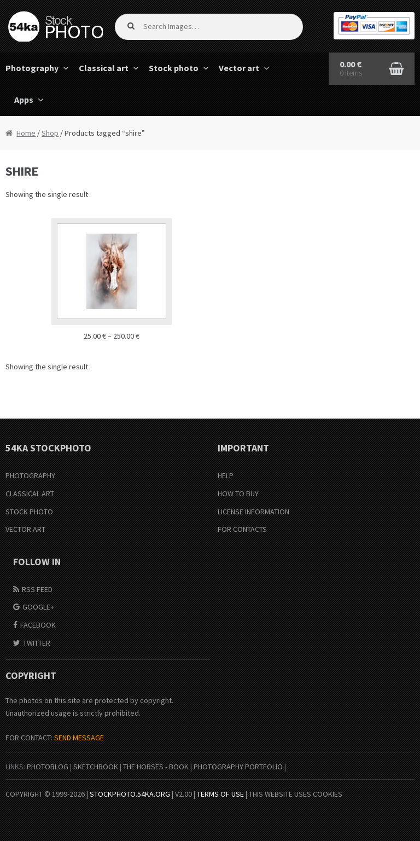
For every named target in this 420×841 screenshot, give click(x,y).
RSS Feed (37, 589)
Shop (50, 133)
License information (253, 512)
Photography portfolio (238, 767)
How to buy (238, 493)
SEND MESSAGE (79, 738)
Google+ (38, 607)
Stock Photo (29, 512)
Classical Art (29, 493)
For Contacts (242, 529)
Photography (30, 475)
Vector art (239, 67)
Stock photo (174, 67)
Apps (23, 99)
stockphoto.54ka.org (130, 794)
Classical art (104, 67)
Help (226, 475)
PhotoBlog (47, 767)
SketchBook (95, 767)
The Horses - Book (156, 767)
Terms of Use (220, 794)
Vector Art (25, 529)
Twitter (36, 643)
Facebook (38, 625)
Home (26, 133)
